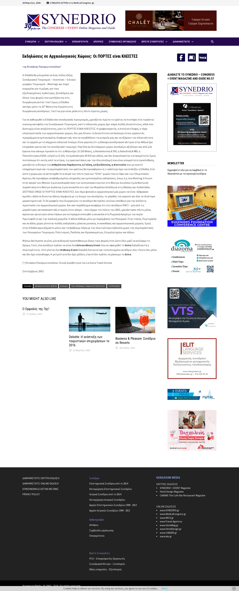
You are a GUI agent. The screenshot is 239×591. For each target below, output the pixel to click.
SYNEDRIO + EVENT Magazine (175, 488)
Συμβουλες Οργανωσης (122, 41)
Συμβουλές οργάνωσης (101, 530)
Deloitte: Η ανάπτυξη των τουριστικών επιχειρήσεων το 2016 (89, 341)
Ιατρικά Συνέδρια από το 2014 (105, 494)
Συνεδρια (30, 41)
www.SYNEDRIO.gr (169, 510)
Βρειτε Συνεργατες (153, 41)
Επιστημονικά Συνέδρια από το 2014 (108, 483)
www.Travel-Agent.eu (171, 521)
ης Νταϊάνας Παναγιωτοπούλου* (42, 66)
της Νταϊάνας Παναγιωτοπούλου (88, 286)
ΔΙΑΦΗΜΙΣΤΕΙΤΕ (181, 41)
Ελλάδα (64, 286)
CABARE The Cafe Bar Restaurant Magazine (182, 495)
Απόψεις (93, 525)
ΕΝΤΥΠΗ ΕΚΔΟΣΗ (54, 41)
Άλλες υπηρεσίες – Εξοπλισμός (105, 569)
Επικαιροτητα (80, 41)
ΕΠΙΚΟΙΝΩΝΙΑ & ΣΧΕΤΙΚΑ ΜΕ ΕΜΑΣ (40, 489)
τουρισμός (114, 286)
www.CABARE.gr (168, 532)
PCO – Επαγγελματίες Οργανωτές (107, 558)
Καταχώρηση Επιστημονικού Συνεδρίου (110, 489)
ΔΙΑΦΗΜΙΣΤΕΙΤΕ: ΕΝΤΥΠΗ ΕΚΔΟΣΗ (40, 478)
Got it (164, 588)
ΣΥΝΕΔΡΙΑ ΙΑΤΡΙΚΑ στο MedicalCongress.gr (70, 2)
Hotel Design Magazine (172, 491)
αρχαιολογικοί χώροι (46, 286)
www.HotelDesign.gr (170, 528)
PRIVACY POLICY (31, 494)
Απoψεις (98, 41)
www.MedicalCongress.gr (173, 514)
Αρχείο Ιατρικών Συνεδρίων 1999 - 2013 (109, 510)
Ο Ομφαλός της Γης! (35, 309)
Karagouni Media (32, 585)
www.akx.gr (166, 536)
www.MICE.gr (167, 517)
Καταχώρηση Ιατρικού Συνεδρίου (107, 499)
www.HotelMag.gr (169, 525)
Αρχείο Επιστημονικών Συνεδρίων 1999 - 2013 (113, 505)
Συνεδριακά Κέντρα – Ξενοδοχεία (107, 563)
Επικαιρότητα (96, 535)
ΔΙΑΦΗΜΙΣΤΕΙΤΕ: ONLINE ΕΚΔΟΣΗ (40, 483)
